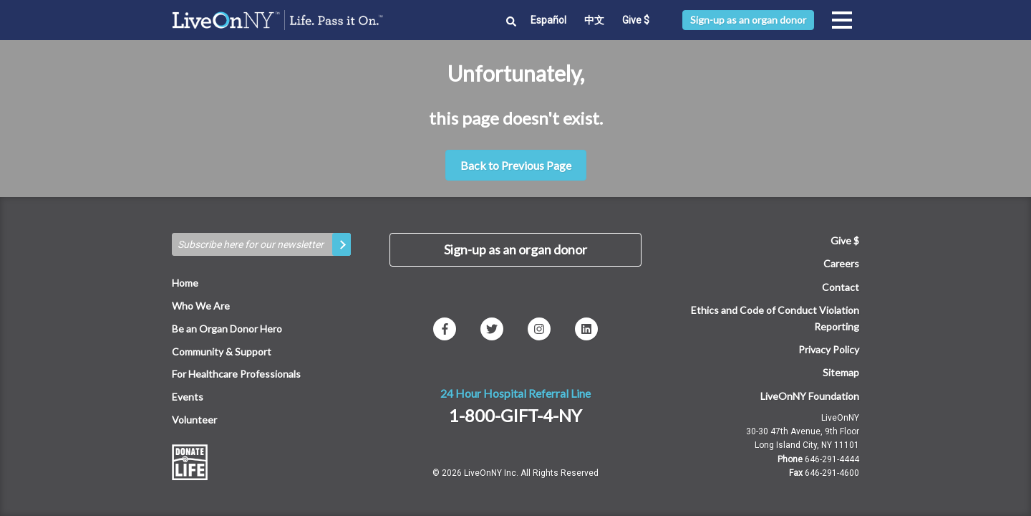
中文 (594, 20)
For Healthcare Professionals (236, 374)
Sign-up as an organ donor (748, 20)
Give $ (635, 20)
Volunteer (194, 420)
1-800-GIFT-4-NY (515, 415)
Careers (841, 263)
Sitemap (841, 372)
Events (187, 397)
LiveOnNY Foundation (809, 396)
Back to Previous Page (515, 165)
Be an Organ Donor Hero (227, 328)
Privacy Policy (828, 349)
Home (185, 283)
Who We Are (201, 306)
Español (548, 20)
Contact (840, 287)
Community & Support (221, 351)
